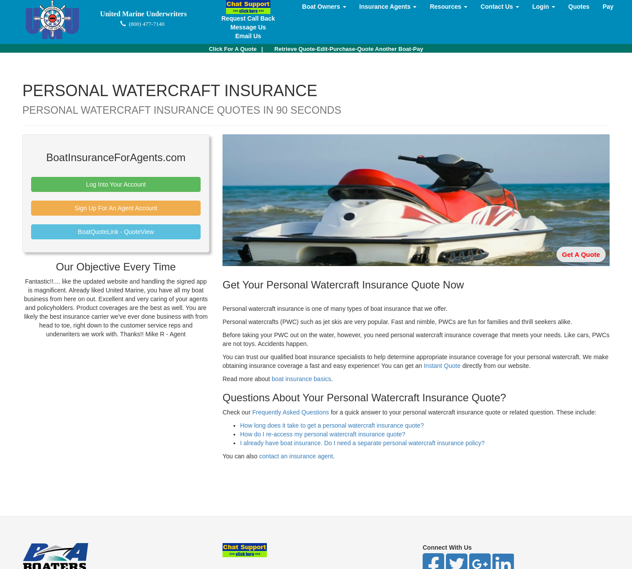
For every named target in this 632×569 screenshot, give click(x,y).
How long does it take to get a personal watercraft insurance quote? (332, 425)
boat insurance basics (301, 378)
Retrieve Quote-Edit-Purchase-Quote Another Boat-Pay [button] (348, 49)
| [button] (236, 49)
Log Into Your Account (116, 184)
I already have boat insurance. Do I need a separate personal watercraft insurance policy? (362, 443)
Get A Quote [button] (581, 254)
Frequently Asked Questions (290, 412)
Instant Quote (442, 365)
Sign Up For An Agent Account (116, 208)
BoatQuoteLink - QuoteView (116, 231)
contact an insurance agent (296, 456)
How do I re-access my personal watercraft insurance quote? (323, 434)
